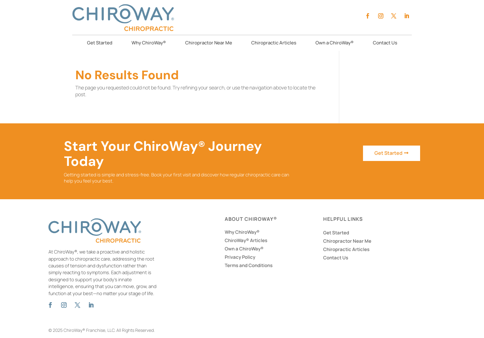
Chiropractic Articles (273, 43)
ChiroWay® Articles (246, 240)
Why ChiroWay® (148, 43)
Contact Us (385, 43)
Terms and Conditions (249, 265)
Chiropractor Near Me (208, 43)
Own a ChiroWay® (334, 43)
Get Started (99, 43)
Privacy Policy (240, 257)
